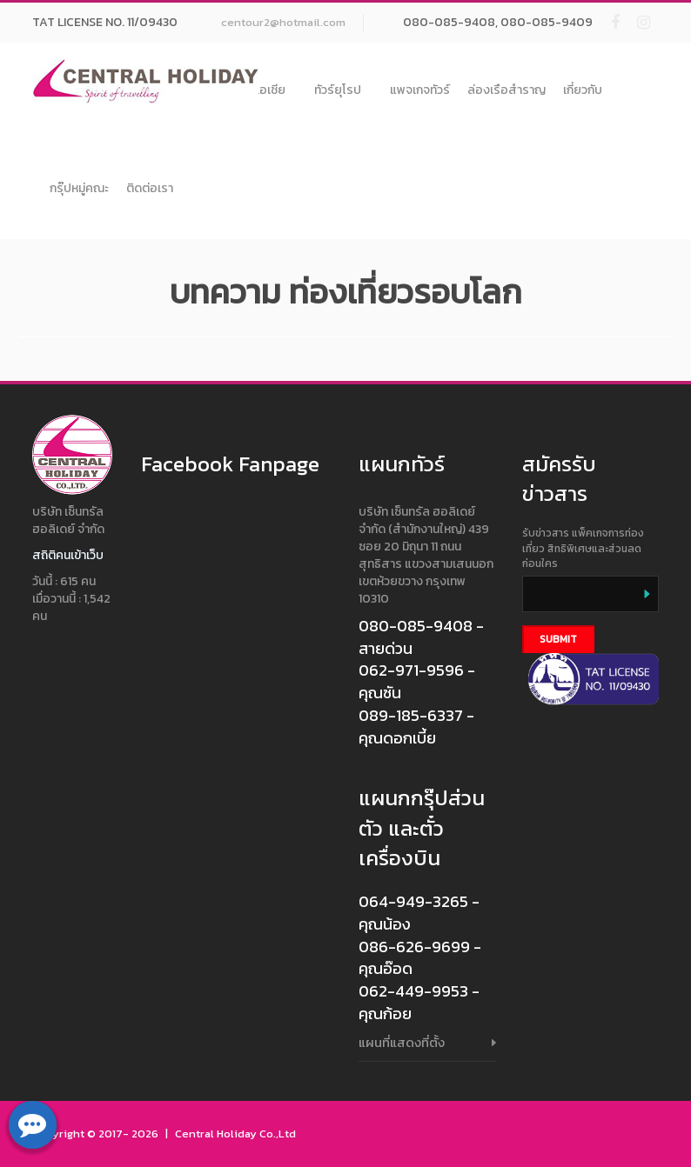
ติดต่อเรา (149, 188)
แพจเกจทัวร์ (420, 90)
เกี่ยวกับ (582, 90)
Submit (558, 639)
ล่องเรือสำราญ (506, 90)
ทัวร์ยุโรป (343, 90)
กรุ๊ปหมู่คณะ (79, 188)
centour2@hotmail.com (283, 22)
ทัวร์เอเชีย (266, 90)
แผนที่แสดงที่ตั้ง (402, 1042)
